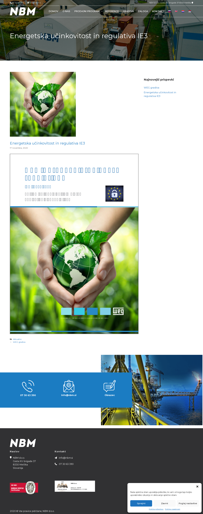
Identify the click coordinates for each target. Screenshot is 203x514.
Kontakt (158, 11)
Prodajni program (88, 11)
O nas (66, 11)
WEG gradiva (19, 342)
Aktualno (17, 339)
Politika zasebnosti (172, 509)
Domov (53, 11)
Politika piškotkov (156, 509)
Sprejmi (141, 503)
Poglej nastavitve (188, 503)
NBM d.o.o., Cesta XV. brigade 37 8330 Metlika (171, 3)
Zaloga (143, 11)
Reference (112, 11)
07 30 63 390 (17, 3)
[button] (197, 486)
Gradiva (128, 11)
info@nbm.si (32, 3)
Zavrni (164, 503)
